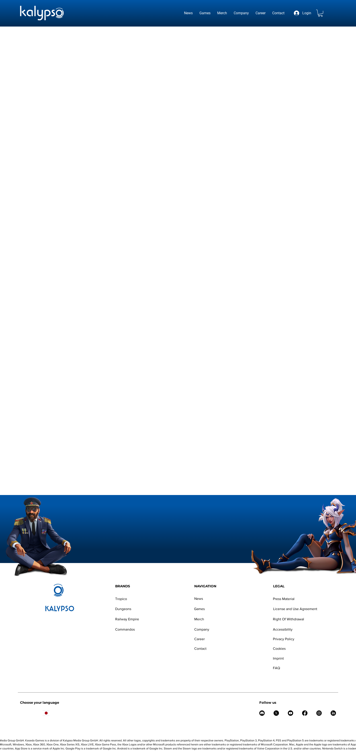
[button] (320, 13)
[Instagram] (319, 713)
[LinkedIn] (333, 713)
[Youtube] (290, 713)
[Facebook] (304, 713)
